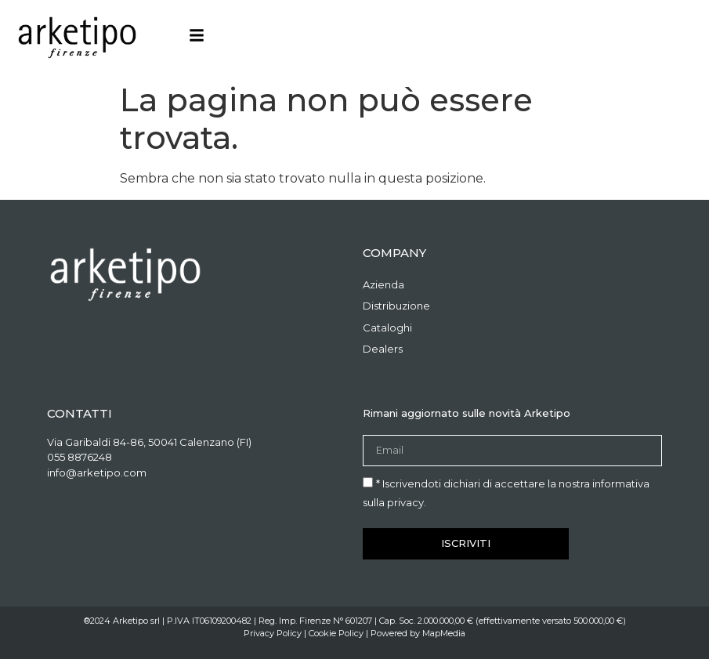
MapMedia (443, 633)
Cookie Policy (336, 633)
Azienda (383, 284)
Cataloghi (387, 327)
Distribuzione (396, 305)
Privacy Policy (273, 633)
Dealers (383, 348)
